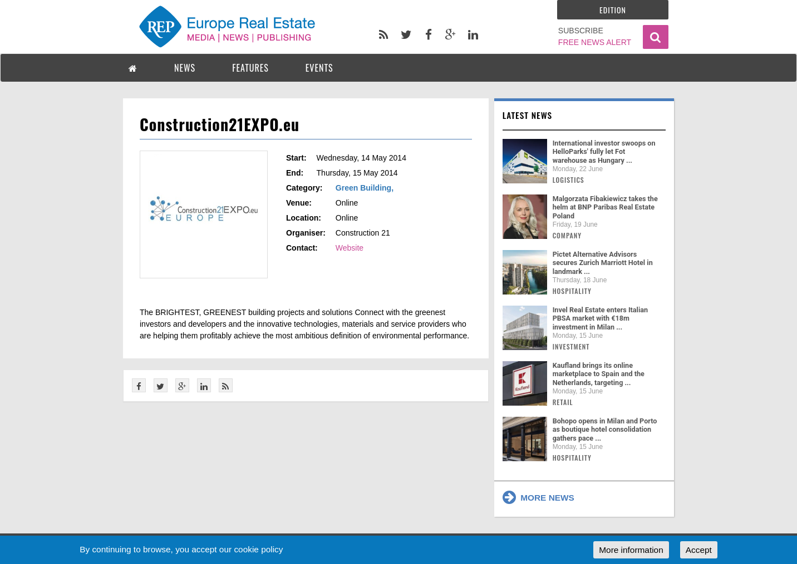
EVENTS (319, 67)
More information (631, 550)
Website (349, 247)
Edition (612, 10)
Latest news (528, 115)
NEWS (184, 67)
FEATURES (250, 67)
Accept (699, 550)
